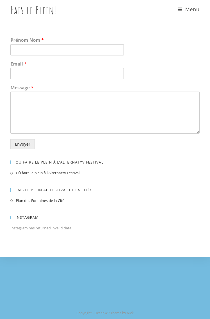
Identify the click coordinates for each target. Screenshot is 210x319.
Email (18, 64)
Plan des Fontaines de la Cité (40, 200)
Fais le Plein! (34, 10)
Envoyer (22, 144)
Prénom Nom (27, 40)
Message (21, 88)
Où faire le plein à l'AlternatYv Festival (47, 172)
